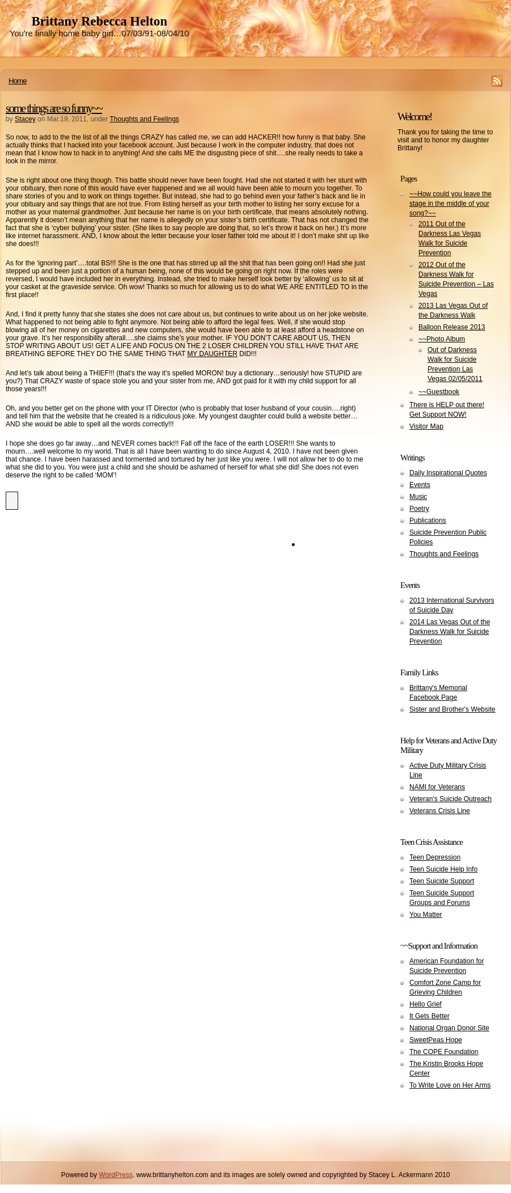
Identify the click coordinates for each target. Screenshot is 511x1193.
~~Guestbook (438, 392)
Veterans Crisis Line (439, 811)
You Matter (425, 915)
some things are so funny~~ (54, 108)
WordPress (115, 1175)
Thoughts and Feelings (144, 119)
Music (418, 497)
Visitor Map (426, 426)
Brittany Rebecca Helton (99, 21)
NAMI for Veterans (437, 787)
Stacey (25, 119)
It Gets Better (429, 1016)
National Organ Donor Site (449, 1028)
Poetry (419, 509)
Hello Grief (425, 1004)
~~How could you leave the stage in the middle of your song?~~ (450, 203)
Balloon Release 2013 (451, 327)
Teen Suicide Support (441, 881)
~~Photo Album (441, 339)
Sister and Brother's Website (452, 709)
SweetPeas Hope (435, 1040)
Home (18, 81)
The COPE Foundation (443, 1052)
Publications (427, 520)
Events (419, 485)
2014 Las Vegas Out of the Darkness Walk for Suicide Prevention (449, 631)
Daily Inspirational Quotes (448, 473)
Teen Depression (434, 857)
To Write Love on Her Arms (450, 1085)
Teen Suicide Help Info (443, 869)
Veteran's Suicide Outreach (450, 799)
